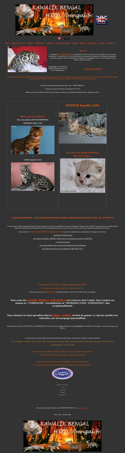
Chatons (50, 43)
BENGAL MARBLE (62, 315)
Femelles (40, 43)
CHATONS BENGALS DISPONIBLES (46, 300)
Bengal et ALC (18, 43)
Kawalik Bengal (93, 69)
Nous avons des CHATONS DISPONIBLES (83, 153)
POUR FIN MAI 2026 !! (82, 156)
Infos (75, 43)
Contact (110, 43)
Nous (7, 43)
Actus (82, 43)
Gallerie (92, 43)
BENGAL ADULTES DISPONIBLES (32, 116)
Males (30, 43)
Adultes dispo (63, 43)
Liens (101, 43)
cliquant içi (82, 408)
